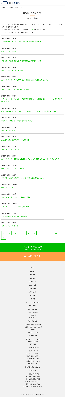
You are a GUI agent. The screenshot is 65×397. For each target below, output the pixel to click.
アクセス (32, 295)
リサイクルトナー (33, 353)
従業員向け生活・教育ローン (33, 386)
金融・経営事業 (32, 309)
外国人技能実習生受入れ (32, 367)
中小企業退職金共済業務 (33, 379)
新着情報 (32, 278)
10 (56, 233)
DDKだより (32, 282)
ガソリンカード (33, 351)
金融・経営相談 (33, 312)
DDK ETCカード (33, 341)
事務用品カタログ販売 (33, 356)
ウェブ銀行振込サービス (33, 358)
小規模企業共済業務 (33, 374)
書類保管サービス (33, 363)
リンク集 (32, 299)
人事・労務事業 (32, 321)
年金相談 (33, 329)
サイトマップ (33, 306)
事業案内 (32, 275)
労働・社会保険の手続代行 (33, 324)
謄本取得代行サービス (33, 361)
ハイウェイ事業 (32, 335)
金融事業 (33, 315)
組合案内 (32, 271)
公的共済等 (32, 370)
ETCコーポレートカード (33, 339)
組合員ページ (33, 288)
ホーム (3, 7)
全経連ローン (33, 318)
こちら (31, 29)
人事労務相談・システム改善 (33, 327)
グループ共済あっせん (33, 381)
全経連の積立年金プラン (33, 384)
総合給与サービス (33, 332)
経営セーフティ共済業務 (33, 376)
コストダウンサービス (32, 347)
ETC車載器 (33, 344)
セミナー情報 (33, 285)
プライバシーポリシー (32, 302)
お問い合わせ (33, 292)
